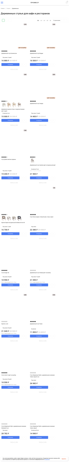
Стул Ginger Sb (52, 149)
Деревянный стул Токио (54, 199)
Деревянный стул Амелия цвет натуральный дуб (56, 104)
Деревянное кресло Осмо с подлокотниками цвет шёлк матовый (9, 447)
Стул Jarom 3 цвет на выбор (9, 244)
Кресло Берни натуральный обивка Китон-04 (11, 155)
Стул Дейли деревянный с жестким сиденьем (34, 387)
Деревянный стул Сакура (8, 97)
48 (47, 20)
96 (50, 20)
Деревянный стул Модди (31, 47)
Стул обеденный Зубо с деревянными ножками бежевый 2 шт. (57, 246)
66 (38, 20)
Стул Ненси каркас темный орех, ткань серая (33, 150)
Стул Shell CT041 (6, 387)
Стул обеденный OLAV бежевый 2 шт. (33, 441)
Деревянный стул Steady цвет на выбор (10, 200)
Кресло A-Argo (51, 291)
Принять (64, 459)
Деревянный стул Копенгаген (9, 47)
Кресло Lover (28, 199)
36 (44, 20)
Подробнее (47, 459)
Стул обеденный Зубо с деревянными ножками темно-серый (10, 292)
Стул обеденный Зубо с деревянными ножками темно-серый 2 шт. (33, 246)
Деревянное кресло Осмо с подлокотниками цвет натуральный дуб (57, 394)
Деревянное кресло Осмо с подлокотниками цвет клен (32, 343)
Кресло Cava (5, 337)
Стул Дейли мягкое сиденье (32, 97)
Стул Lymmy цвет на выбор (55, 337)
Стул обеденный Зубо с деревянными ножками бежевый (33, 291)
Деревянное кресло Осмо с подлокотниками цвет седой (55, 54)
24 (41, 20)
